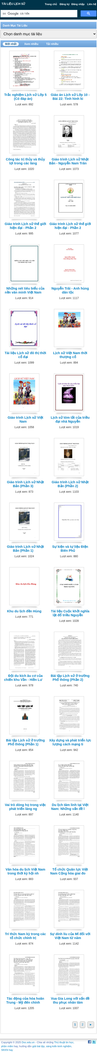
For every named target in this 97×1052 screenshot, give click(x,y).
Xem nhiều (31, 44)
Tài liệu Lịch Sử (13, 4)
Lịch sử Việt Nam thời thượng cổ (70, 355)
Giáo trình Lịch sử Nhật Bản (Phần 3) (25, 484)
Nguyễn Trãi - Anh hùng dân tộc (70, 290)
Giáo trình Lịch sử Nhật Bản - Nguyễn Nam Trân (69, 161)
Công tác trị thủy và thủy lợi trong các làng (25, 161)
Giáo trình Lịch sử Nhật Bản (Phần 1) (25, 548)
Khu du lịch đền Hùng (24, 611)
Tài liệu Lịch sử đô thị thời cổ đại (25, 355)
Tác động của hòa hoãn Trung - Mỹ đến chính (25, 1000)
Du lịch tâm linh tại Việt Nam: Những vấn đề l (69, 807)
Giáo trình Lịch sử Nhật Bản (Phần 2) (70, 484)
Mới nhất (10, 44)
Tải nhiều (52, 44)
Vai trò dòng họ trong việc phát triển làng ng (25, 807)
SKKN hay (7, 1050)
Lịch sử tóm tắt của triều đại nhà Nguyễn (70, 419)
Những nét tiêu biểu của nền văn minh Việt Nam (24, 290)
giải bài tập (38, 1046)
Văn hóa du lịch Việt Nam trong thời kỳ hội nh (25, 871)
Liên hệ (91, 4)
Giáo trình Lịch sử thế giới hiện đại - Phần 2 (25, 226)
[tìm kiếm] (38, 13)
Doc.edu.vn (28, 1042)
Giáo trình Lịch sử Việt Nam (25, 419)
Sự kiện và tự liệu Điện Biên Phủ (70, 548)
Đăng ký (65, 4)
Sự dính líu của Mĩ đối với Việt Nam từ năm (70, 936)
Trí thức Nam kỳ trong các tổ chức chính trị (25, 936)
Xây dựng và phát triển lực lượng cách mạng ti (70, 742)
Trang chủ (51, 4)
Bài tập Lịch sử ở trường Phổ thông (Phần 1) (25, 742)
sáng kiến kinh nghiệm (58, 1046)
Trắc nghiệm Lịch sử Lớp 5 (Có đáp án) (25, 97)
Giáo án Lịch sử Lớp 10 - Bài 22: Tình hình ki (70, 97)
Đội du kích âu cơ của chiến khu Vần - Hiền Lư (23, 678)
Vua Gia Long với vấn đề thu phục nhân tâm (70, 1000)
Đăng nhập (77, 4)
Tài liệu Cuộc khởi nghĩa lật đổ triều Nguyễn (70, 613)
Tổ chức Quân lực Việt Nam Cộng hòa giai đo (69, 871)
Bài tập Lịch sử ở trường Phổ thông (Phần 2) (70, 678)
